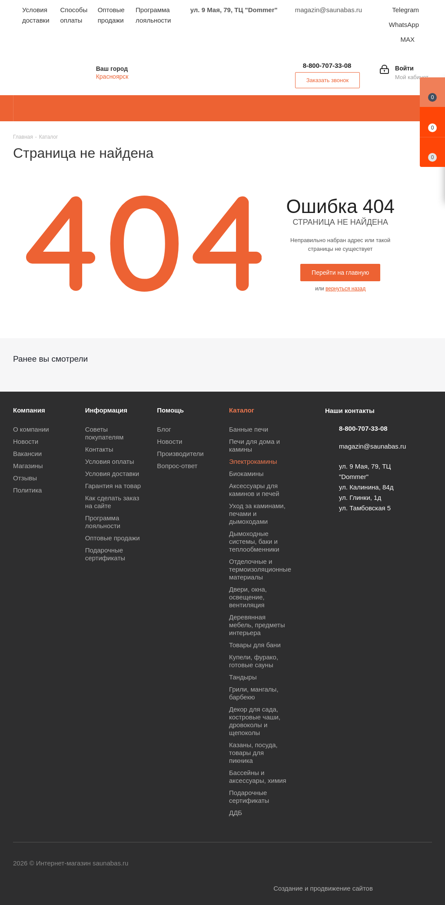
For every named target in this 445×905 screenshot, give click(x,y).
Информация (106, 410)
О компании (31, 429)
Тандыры (243, 677)
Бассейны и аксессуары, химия (257, 776)
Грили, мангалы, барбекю (254, 693)
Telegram (405, 9)
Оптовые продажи (112, 538)
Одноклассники (338, 863)
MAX (407, 39)
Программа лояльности (102, 521)
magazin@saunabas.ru (372, 446)
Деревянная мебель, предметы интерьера (257, 624)
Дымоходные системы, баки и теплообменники (254, 541)
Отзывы (25, 478)
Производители (180, 453)
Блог (164, 429)
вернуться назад (345, 289)
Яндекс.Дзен (425, 863)
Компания (29, 410)
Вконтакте (273, 863)
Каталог (241, 410)
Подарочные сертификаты (105, 554)
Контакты (99, 449)
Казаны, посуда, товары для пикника (253, 752)
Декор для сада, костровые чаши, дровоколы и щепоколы (254, 720)
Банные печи (248, 429)
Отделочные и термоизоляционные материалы (260, 569)
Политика (27, 490)
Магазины (28, 465)
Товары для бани (255, 645)
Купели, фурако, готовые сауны (253, 661)
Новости (25, 441)
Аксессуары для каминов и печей (254, 489)
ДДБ (235, 812)
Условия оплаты (109, 461)
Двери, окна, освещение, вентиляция (248, 597)
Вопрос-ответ (177, 465)
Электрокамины (253, 461)
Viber (360, 863)
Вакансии (27, 453)
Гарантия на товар (113, 485)
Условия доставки (112, 473)
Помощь (170, 410)
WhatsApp (404, 24)
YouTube (316, 863)
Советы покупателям (104, 433)
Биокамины (246, 473)
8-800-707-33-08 (327, 65)
